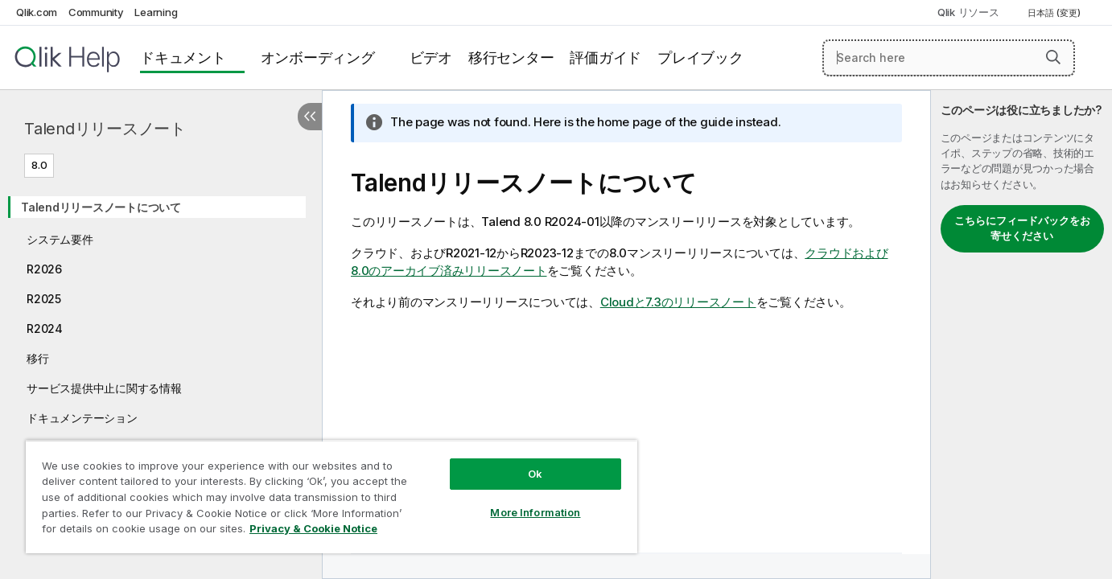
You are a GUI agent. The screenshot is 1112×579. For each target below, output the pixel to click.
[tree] (161, 322)
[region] (331, 496)
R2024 (45, 328)
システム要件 (60, 239)
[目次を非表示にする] (310, 116)
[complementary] (1021, 334)
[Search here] (948, 58)
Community (96, 12)
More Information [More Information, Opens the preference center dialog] (535, 512)
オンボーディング (318, 57)
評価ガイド (605, 57)
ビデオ (431, 57)
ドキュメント (183, 57)
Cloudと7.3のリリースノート (678, 302)
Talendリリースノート (105, 128)
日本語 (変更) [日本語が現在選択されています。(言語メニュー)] (1055, 12)
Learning (155, 12)
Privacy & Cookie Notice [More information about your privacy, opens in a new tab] (313, 528)
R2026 (44, 269)
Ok (535, 473)
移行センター (511, 57)
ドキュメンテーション (82, 418)
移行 (38, 358)
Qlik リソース (968, 12)
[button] (1053, 57)
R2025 (44, 299)
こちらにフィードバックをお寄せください (1022, 228)
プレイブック (700, 57)
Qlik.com (36, 12)
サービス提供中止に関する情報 (104, 388)
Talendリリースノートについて (101, 207)
